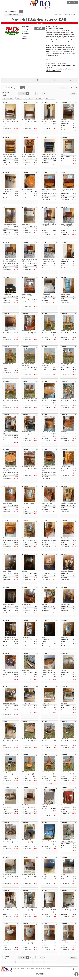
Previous (22, 93)
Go (21, 11)
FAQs (27, 968)
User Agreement (40, 968)
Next (45, 93)
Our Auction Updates (13, 14)
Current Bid (38, 98)
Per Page (73, 93)
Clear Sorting (49, 98)
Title (18, 98)
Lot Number (27, 98)
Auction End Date (8, 98)
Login (69, 2)
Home (55, 14)
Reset (72, 88)
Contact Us (73, 14)
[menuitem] (55, 14)
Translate (66, 14)
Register (75, 2)
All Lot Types (63, 88)
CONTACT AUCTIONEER (39, 28)
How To (61, 14)
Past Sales (47, 968)
